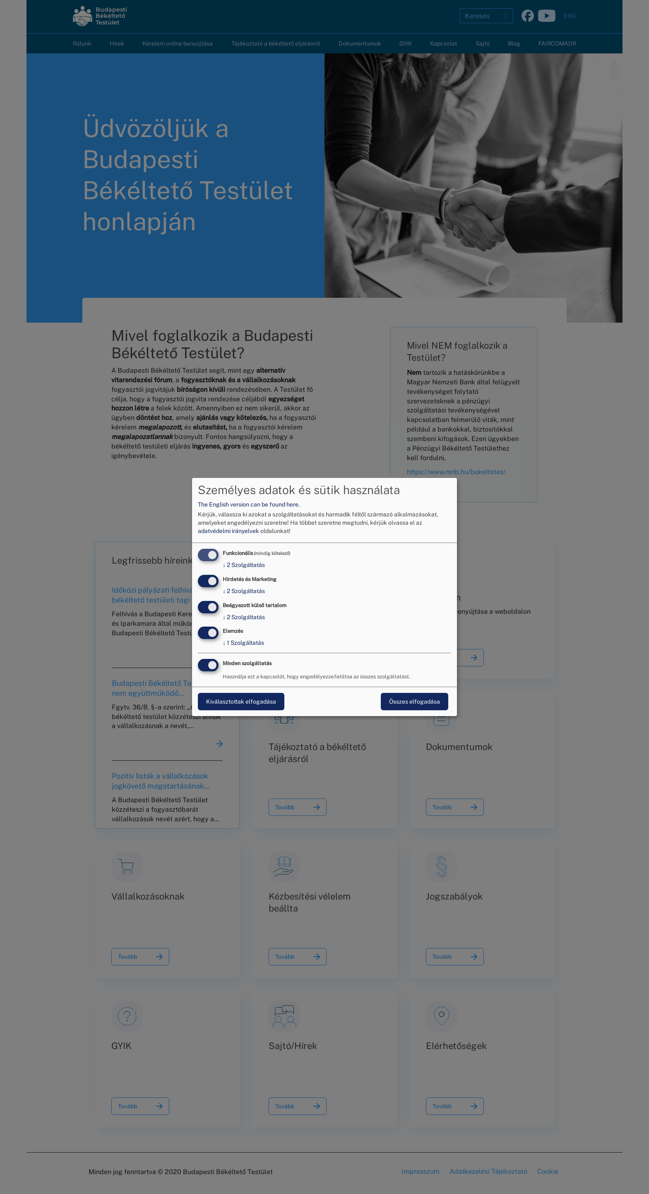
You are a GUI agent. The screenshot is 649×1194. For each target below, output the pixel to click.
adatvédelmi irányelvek (228, 531)
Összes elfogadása (414, 701)
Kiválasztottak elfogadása (241, 701)
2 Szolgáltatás (244, 565)
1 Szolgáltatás (243, 643)
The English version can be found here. (249, 504)
